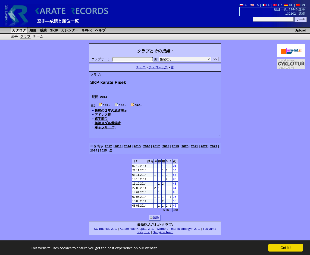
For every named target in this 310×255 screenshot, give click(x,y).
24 (174, 166)
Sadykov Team (163, 232)
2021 (194, 146)
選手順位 (101, 119)
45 (174, 205)
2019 (175, 146)
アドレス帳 (103, 114)
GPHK (86, 30)
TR (277, 5)
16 (174, 170)
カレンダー (69, 30)
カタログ (18, 30)
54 (174, 174)
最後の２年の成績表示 (111, 110)
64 (174, 188)
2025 (103, 150)
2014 (127, 146)
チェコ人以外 (158, 67)
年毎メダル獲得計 (108, 123)
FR (266, 5)
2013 (117, 146)
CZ (243, 5)
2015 (137, 146)
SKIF (53, 30)
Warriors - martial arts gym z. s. (178, 228)
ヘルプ (100, 30)
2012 (108, 146)
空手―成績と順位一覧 (58, 21)
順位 (32, 30)
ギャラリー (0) (105, 127)
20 (174, 179)
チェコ (141, 67)
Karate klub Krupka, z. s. (137, 228)
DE (288, 5)
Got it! (286, 248)
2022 (204, 146)
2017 (156, 146)
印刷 (154, 218)
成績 (43, 30)
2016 (146, 146)
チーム (38, 36)
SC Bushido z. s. (105, 228)
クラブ (25, 36)
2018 (165, 146)
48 (174, 183)
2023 (213, 146)
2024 (93, 150)
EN (254, 5)
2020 (185, 146)
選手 (14, 36)
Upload (300, 30)
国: (183, 59)
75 (174, 196)
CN (300, 5)
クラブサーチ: (122, 59)
